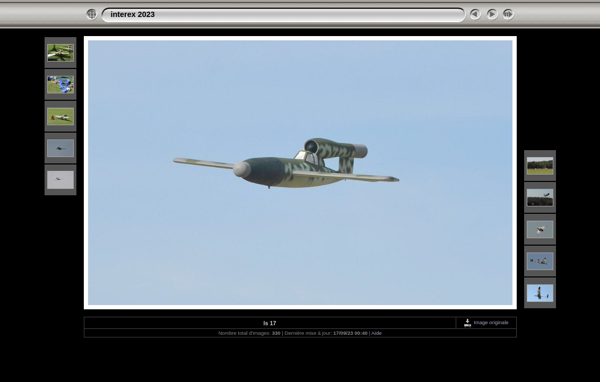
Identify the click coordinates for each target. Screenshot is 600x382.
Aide (376, 333)
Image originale (485, 322)
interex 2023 (133, 14)
